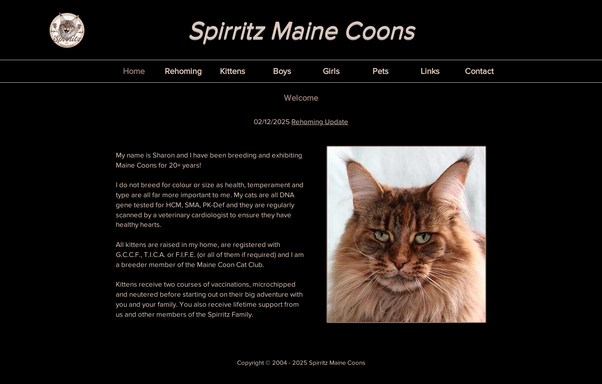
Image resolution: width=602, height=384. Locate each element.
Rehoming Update (319, 121)
